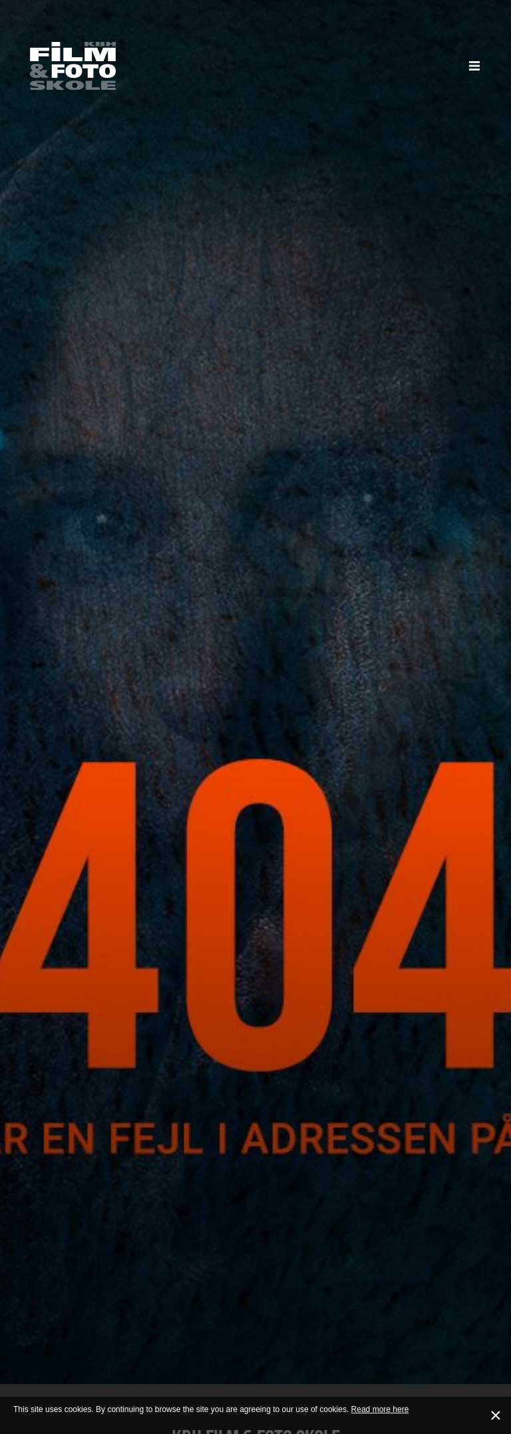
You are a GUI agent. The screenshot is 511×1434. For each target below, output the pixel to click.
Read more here (380, 1409)
